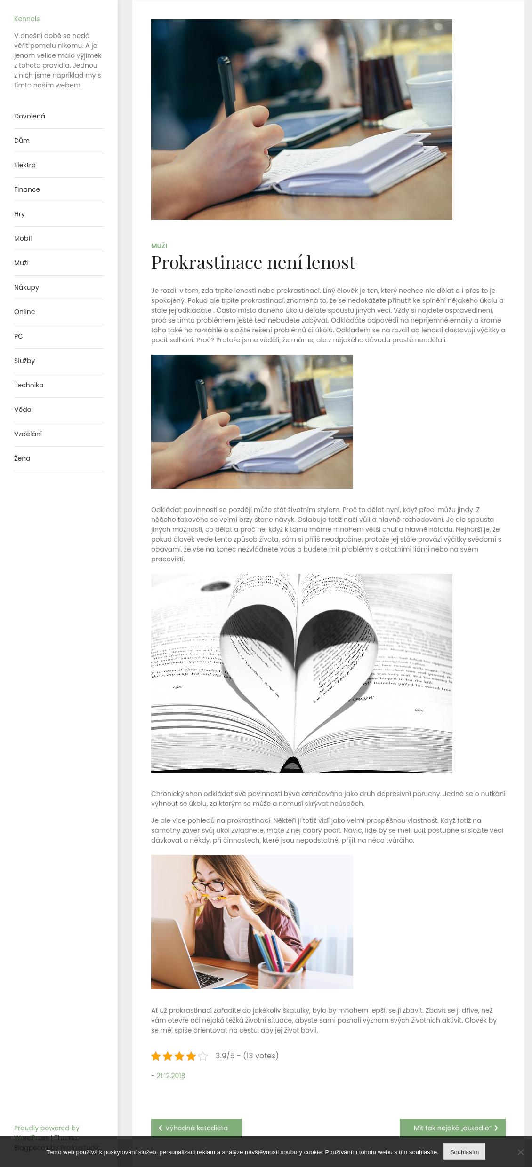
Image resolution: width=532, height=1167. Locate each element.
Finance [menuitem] (27, 189)
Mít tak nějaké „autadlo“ (453, 1128)
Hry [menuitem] (19, 214)
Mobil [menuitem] (23, 238)
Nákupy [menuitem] (26, 287)
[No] (520, 1152)
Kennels (27, 19)
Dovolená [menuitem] (29, 116)
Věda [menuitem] (23, 409)
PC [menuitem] (18, 336)
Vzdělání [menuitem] (28, 434)
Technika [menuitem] (29, 385)
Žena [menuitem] (22, 458)
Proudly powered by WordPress (47, 1133)
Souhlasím (464, 1152)
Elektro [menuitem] (25, 165)
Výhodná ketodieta (196, 1128)
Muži (159, 246)
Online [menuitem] (24, 311)
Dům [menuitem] (22, 140)
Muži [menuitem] (21, 263)
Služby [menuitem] (24, 360)
